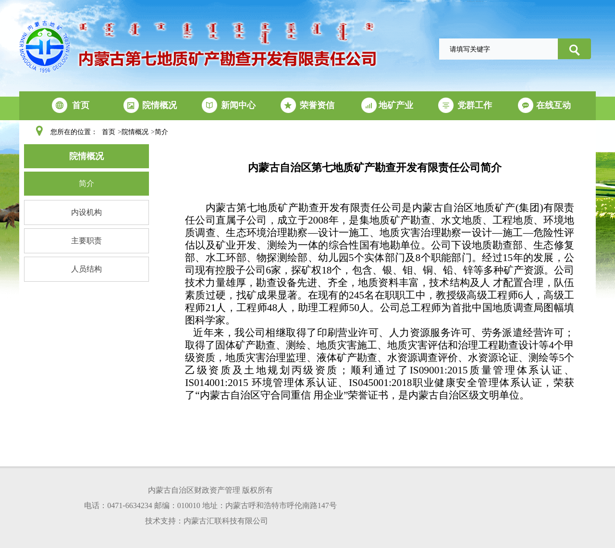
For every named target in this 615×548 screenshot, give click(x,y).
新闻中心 (238, 105)
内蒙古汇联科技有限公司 (226, 521)
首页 (80, 105)
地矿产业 (396, 105)
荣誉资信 (317, 105)
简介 (161, 132)
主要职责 (86, 241)
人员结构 (86, 269)
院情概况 (159, 105)
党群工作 (474, 105)
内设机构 (86, 212)
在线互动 (553, 105)
